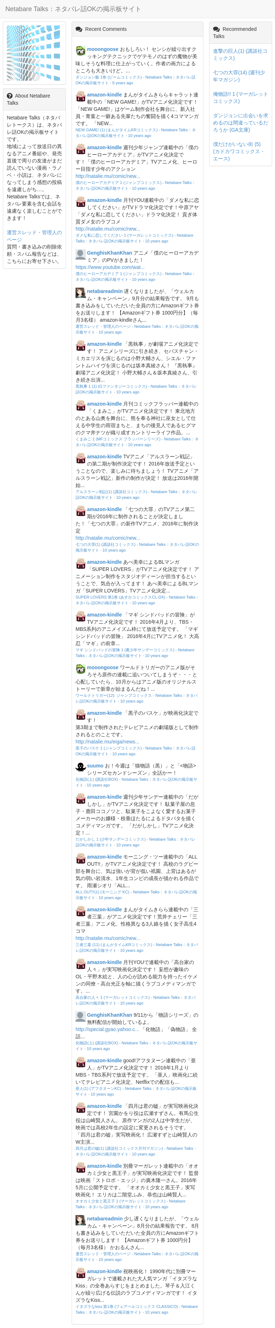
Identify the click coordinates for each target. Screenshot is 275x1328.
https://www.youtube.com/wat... (110, 267)
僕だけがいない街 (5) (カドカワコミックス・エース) (239, 151)
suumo (95, 766)
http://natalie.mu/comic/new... (108, 176)
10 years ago (139, 135)
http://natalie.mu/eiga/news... (107, 742)
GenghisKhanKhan (109, 253)
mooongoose (103, 49)
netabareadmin (105, 291)
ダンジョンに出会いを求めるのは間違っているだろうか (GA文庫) (240, 123)
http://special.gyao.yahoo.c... (107, 1029)
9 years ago (122, 83)
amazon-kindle (104, 95)
